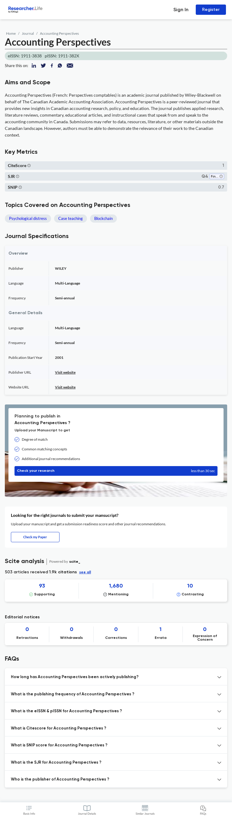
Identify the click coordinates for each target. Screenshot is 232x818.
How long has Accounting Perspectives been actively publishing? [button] (75, 677)
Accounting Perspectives (59, 33)
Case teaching (70, 218)
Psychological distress (28, 218)
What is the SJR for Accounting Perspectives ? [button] (56, 763)
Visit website (65, 372)
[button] (29, 165)
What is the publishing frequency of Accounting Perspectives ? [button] (72, 694)
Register (211, 9)
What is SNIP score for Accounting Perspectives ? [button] (59, 745)
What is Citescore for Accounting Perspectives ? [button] (58, 728)
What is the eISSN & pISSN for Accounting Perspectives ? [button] (66, 711)
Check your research (116, 471)
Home (11, 33)
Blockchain (103, 218)
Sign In (180, 9)
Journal (28, 33)
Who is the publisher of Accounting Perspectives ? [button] (60, 779)
